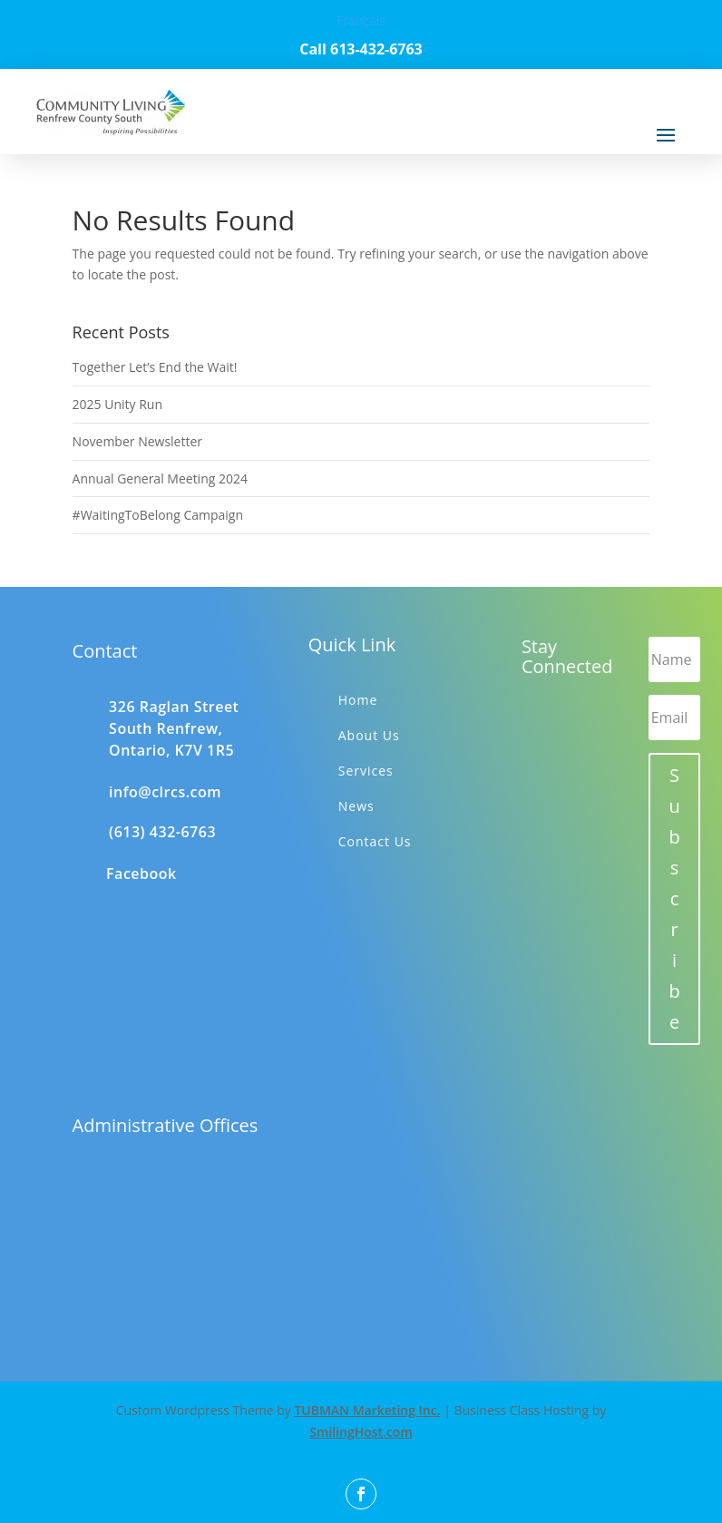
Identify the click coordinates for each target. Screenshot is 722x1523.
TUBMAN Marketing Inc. (367, 1410)
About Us (369, 735)
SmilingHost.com (361, 1431)
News (356, 806)
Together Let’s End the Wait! (155, 367)
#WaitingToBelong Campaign (158, 514)
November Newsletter (137, 441)
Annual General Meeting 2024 (160, 478)
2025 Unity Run (117, 404)
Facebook (141, 874)
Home (358, 699)
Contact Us (375, 841)
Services (366, 770)
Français (361, 20)
